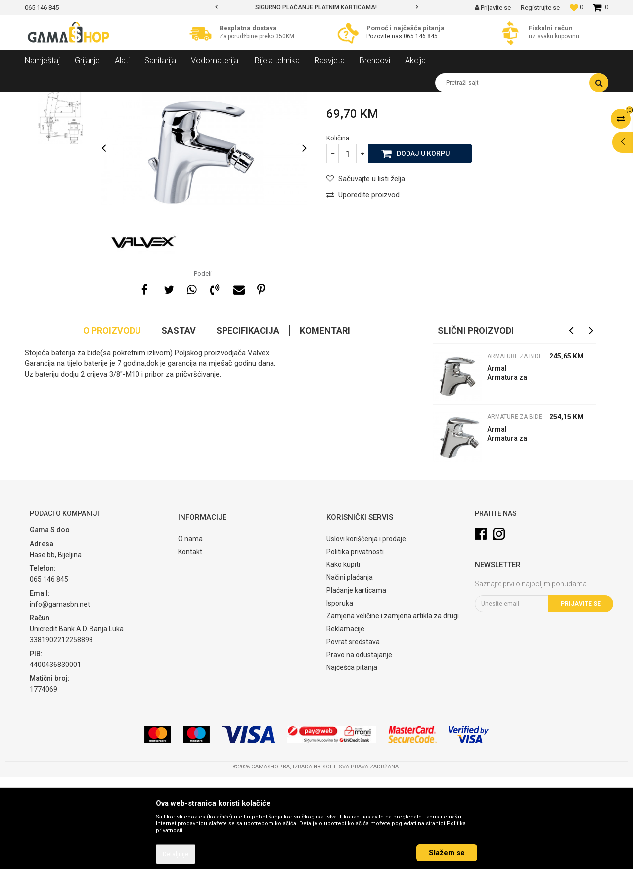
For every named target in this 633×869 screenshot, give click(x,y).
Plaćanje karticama (356, 682)
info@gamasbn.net (60, 696)
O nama (190, 631)
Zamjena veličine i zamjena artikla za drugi (392, 708)
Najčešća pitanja (351, 760)
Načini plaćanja (349, 669)
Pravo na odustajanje (359, 747)
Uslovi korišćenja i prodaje (366, 631)
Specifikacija (247, 422)
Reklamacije (345, 721)
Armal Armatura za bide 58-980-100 (508, 527)
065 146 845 (421, 36)
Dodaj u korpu (423, 245)
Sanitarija (114, 99)
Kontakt (190, 644)
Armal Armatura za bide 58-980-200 (508, 466)
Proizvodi (78, 99)
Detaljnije (175, 854)
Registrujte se (540, 7)
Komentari (325, 422)
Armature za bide (195, 99)
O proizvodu (112, 422)
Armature (149, 99)
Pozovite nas (385, 36)
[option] (316, 7)
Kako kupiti (343, 657)
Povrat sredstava (353, 734)
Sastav (178, 422)
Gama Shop (40, 99)
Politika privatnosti (355, 644)
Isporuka (339, 695)
